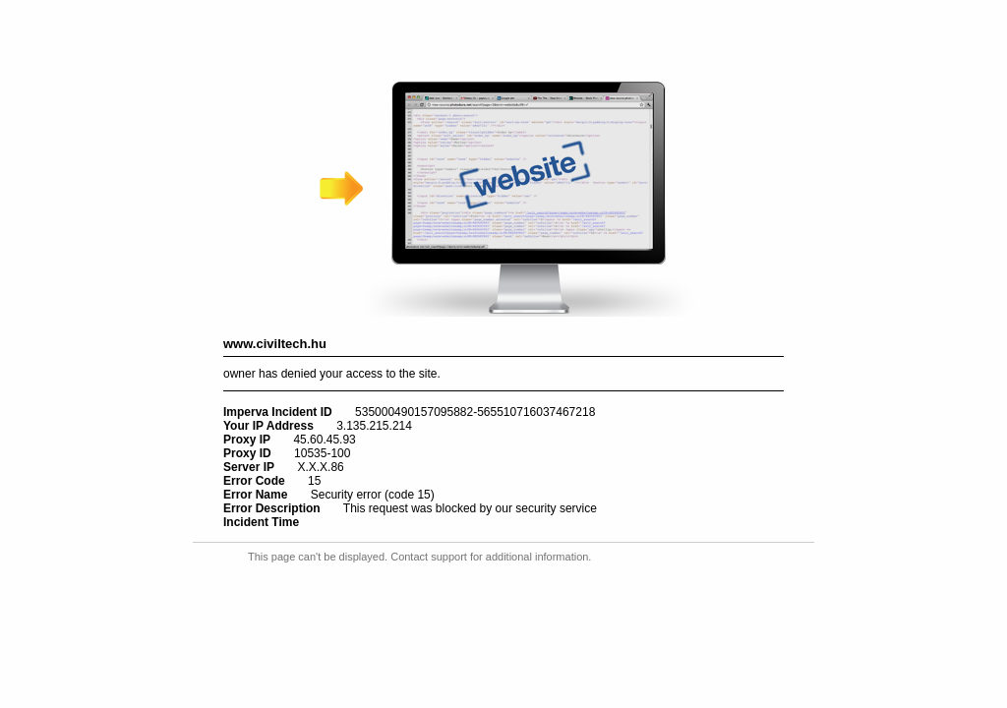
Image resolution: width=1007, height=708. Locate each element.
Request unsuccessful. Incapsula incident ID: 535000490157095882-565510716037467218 (503, 354)
